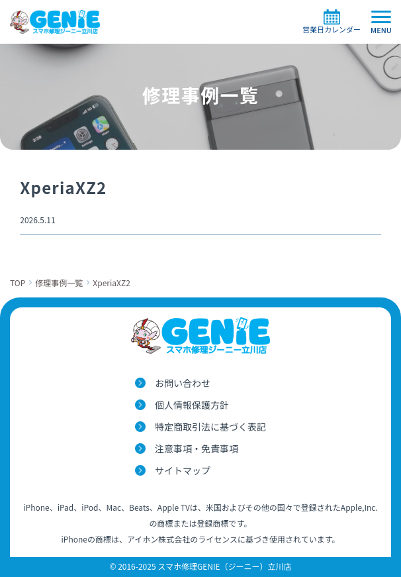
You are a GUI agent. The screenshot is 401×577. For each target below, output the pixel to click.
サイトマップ (182, 470)
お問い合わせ (182, 383)
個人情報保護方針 (192, 404)
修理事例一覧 (59, 282)
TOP (17, 282)
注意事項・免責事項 (196, 448)
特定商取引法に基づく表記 (210, 426)
